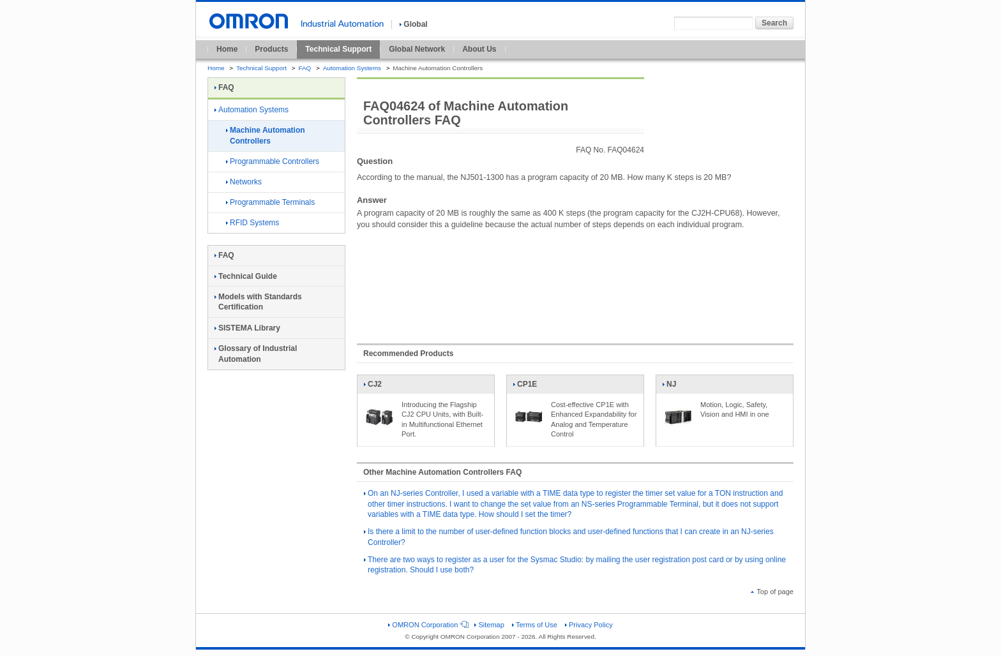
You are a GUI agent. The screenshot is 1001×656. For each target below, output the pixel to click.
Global (413, 24)
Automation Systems (352, 67)
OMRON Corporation (427, 625)
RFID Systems (252, 222)
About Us (479, 49)
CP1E (529, 387)
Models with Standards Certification (258, 302)
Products (271, 49)
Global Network (417, 49)
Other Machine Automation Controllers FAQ (442, 472)
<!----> (575, 280)
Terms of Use (534, 625)
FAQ (304, 67)
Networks (244, 181)
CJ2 (379, 387)
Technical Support (338, 49)
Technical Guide (245, 276)
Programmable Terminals (270, 202)
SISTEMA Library (247, 328)
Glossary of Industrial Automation (255, 354)
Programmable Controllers (272, 161)
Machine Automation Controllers (265, 135)
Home (226, 49)
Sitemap (489, 625)
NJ (678, 387)
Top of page (772, 591)
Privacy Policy (589, 625)
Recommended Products (408, 353)
